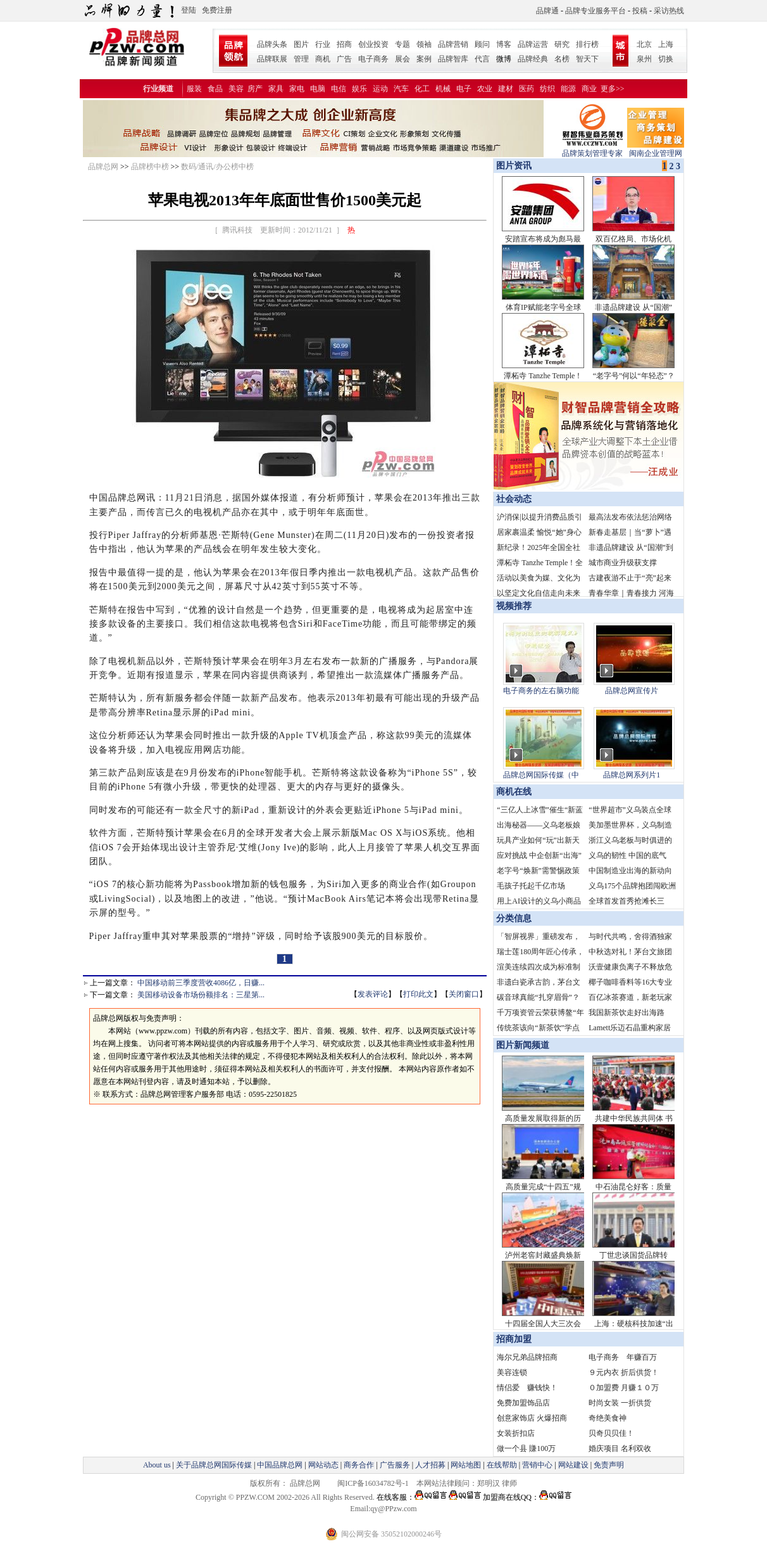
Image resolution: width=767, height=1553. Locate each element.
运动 (380, 88)
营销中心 (537, 1464)
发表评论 (373, 994)
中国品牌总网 (279, 1464)
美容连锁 (512, 1372)
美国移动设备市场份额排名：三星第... (201, 994)
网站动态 (323, 1464)
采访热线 (669, 10)
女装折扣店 (516, 1433)
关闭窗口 (464, 994)
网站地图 (466, 1464)
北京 (644, 44)
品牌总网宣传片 (631, 690)
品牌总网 (103, 166)
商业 (589, 88)
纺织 (547, 88)
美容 (236, 88)
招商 (344, 44)
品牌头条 (272, 44)
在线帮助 (502, 1464)
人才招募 (430, 1464)
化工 (422, 88)
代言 (482, 58)
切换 (665, 58)
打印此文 (418, 994)
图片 (301, 44)
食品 (215, 88)
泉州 (644, 58)
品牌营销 (453, 44)
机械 (443, 88)
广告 (344, 58)
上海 (665, 44)
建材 (505, 88)
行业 (322, 44)
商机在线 (514, 791)
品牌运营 (533, 44)
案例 (424, 58)
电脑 (317, 88)
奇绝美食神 (608, 1418)
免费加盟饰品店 (523, 1402)
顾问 (482, 44)
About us (157, 1464)
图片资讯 (513, 165)
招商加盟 (514, 1339)
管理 (301, 58)
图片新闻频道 (522, 1045)
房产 (255, 88)
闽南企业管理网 (655, 149)
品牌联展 (272, 58)
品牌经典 (533, 58)
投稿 (639, 10)
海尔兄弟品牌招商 (527, 1357)
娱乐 (359, 88)
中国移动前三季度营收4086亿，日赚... (201, 982)
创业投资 (373, 44)
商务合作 (359, 1464)
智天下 (587, 58)
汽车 (401, 88)
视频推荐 (514, 606)
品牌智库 (453, 58)
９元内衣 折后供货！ (624, 1372)
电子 (463, 88)
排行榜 (587, 44)
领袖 (424, 44)
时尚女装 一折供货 (620, 1402)
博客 (503, 44)
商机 (322, 58)
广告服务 (395, 1464)
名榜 (562, 58)
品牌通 (547, 10)
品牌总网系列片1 (631, 774)
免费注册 (217, 10)
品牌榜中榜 (150, 166)
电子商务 (373, 58)
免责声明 (608, 1464)
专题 (402, 44)
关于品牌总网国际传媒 (214, 1464)
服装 (194, 88)
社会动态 (514, 499)
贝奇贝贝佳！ (611, 1433)
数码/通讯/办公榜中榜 (217, 166)
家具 (276, 88)
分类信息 (514, 918)
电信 (338, 88)
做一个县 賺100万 (526, 1448)
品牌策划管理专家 (592, 149)
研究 (562, 44)
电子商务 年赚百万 (623, 1357)
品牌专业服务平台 (595, 10)
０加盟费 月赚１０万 (624, 1387)
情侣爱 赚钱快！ (527, 1387)
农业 (484, 88)
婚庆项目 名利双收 (620, 1448)
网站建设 (573, 1464)
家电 (296, 88)
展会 (402, 58)
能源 (568, 88)
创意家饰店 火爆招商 (532, 1418)
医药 (526, 88)
